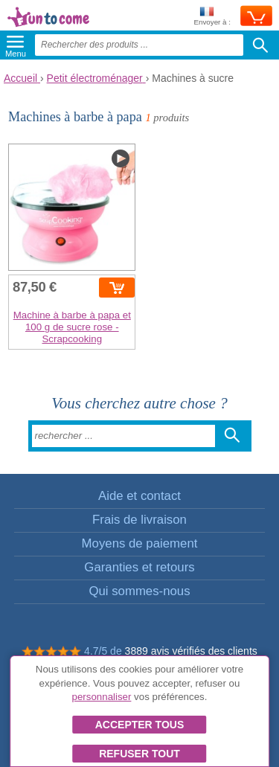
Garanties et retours (139, 567)
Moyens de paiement (140, 543)
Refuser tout (139, 754)
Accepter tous (140, 725)
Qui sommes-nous (139, 591)
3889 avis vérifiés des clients (191, 651)
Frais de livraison (139, 520)
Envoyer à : (212, 16)
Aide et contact (139, 496)
